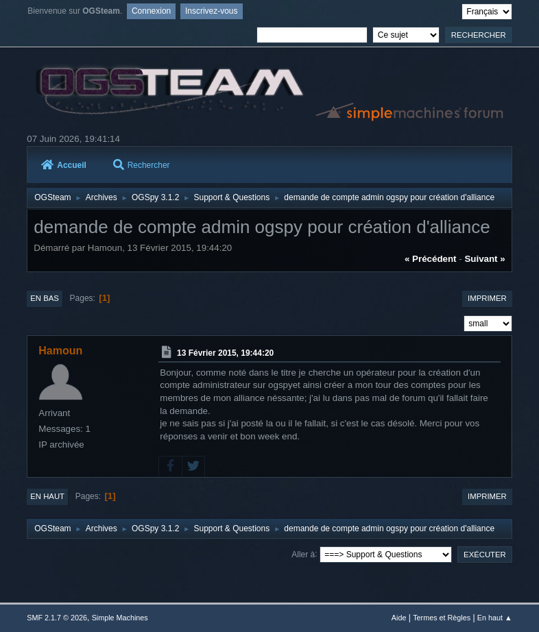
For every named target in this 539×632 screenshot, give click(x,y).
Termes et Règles (441, 617)
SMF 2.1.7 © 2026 (57, 617)
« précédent (431, 259)
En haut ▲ (494, 617)
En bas (44, 298)
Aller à (303, 554)
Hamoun (60, 350)
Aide (399, 617)
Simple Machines (120, 617)
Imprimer (487, 298)
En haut (47, 496)
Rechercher (141, 164)
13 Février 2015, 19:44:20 (225, 353)
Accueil (63, 164)
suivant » (484, 259)
